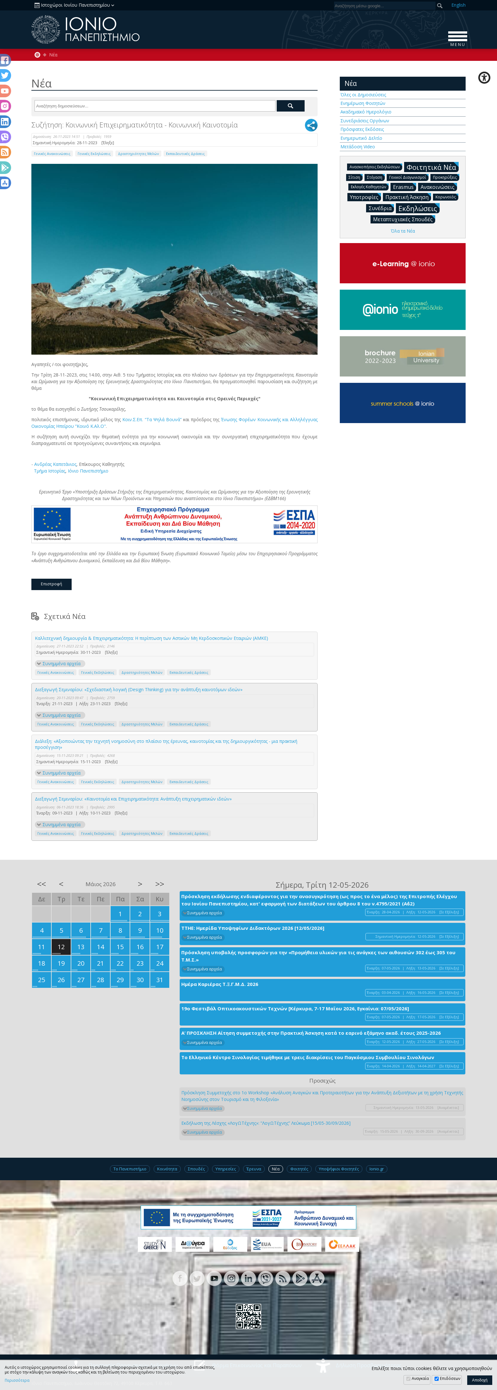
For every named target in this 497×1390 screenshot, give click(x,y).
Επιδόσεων (450, 1378)
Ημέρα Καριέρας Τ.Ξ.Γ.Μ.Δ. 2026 (219, 984)
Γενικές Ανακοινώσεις (52, 153)
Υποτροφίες (365, 197)
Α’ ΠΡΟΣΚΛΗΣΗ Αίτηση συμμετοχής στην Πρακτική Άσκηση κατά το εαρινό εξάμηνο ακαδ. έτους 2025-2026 (311, 1033)
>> (159, 884)
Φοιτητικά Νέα (433, 167)
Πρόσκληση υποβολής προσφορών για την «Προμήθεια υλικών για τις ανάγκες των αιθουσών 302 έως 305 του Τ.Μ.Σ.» (318, 956)
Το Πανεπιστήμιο (129, 1169)
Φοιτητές (299, 1169)
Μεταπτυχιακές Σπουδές (404, 219)
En (458, 5)
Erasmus (404, 186)
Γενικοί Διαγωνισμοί (409, 177)
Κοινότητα (167, 1169)
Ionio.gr (377, 1169)
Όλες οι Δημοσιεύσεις (363, 95)
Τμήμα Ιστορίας (49, 471)
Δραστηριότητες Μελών (138, 153)
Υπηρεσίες (226, 1169)
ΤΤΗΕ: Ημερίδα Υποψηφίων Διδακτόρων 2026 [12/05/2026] (252, 928)
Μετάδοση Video (357, 147)
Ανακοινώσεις (439, 186)
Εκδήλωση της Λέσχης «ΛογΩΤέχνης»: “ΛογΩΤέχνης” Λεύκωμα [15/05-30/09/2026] (266, 1123)
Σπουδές (196, 1169)
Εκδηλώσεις (419, 208)
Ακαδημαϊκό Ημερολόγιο (365, 112)
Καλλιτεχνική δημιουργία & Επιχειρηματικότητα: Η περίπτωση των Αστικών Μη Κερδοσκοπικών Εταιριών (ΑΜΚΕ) (151, 638)
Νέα (53, 55)
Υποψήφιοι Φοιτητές (339, 1169)
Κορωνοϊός (447, 197)
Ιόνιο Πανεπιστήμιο (88, 471)
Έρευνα (254, 1169)
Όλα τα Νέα (403, 231)
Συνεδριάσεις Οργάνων (364, 121)
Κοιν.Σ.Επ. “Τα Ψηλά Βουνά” (151, 419)
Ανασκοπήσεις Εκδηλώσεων (376, 167)
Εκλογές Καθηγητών (370, 186)
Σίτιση (356, 177)
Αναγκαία (420, 1378)
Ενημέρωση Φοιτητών (362, 103)
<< (41, 884)
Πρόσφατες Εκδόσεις (362, 129)
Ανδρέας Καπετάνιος (55, 464)
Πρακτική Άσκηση (408, 197)
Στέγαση (376, 177)
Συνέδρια (381, 208)
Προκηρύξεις (446, 177)
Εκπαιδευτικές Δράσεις (185, 153)
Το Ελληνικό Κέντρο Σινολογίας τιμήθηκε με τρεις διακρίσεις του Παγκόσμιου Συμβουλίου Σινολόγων (307, 1057)
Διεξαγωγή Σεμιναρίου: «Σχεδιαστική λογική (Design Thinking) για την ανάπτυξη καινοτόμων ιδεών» (138, 689)
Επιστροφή (51, 584)
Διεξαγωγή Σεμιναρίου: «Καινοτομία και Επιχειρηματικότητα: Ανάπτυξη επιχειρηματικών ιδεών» (133, 799)
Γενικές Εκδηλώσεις (94, 153)
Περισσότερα (17, 1380)
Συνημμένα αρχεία (61, 663)
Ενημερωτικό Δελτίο (361, 138)
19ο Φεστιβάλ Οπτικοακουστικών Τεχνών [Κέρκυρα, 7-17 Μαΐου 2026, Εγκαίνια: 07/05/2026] (295, 1008)
